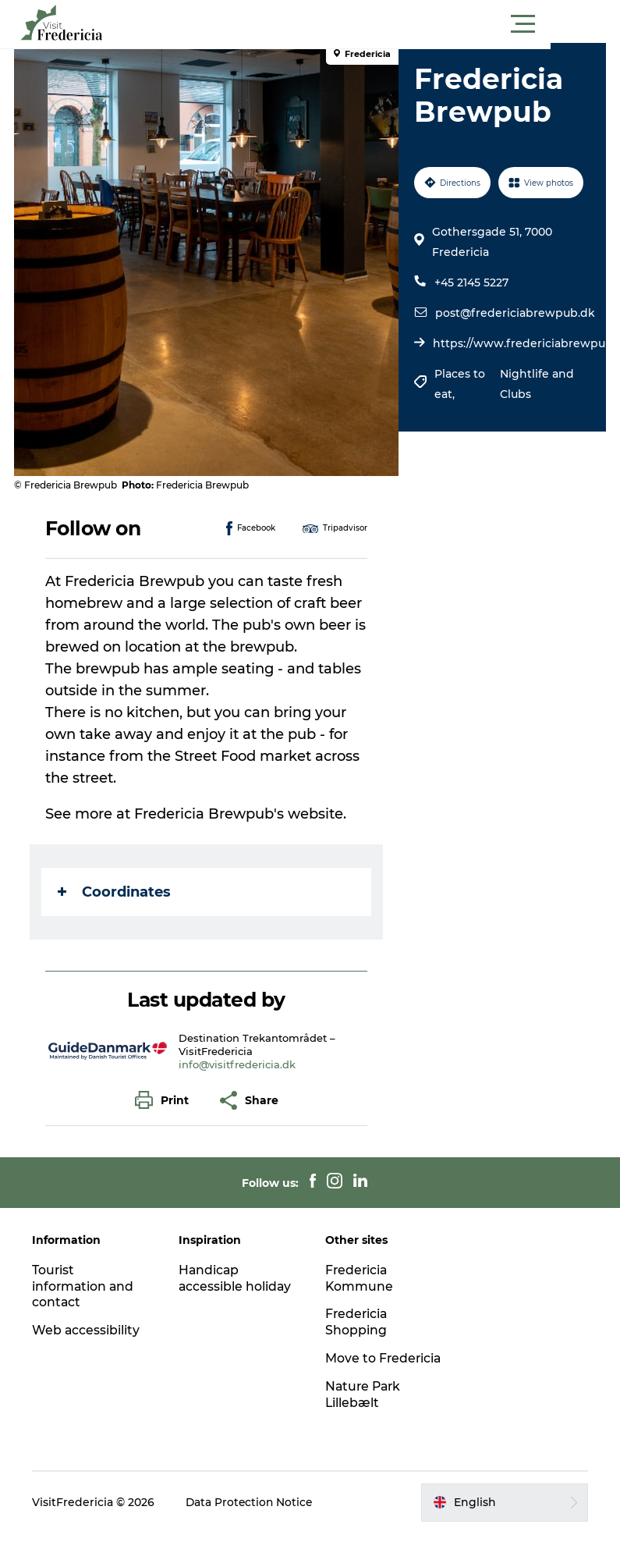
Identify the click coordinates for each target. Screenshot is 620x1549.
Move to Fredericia (358, 1366)
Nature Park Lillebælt (365, 1410)
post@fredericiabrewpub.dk (515, 313)
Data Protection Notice (252, 1519)
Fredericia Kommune (360, 1278)
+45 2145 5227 (471, 282)
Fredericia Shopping (358, 1322)
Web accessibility (88, 1330)
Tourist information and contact (86, 1286)
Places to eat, (459, 384)
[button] (380, 24)
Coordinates (115, 892)
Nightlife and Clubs (535, 384)
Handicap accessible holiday (237, 1278)
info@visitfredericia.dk (238, 1064)
